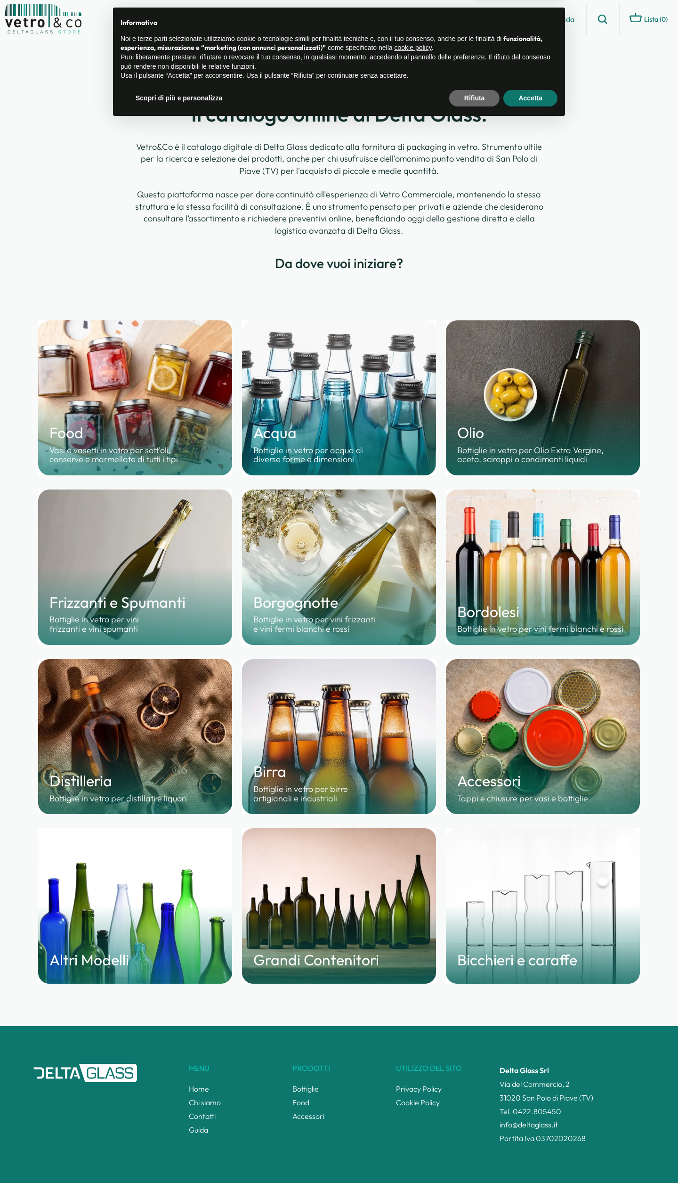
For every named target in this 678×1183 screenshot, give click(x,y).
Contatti (525, 19)
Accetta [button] (530, 1157)
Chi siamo (479, 19)
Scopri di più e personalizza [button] (179, 1157)
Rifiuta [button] (474, 1157)
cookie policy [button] (413, 1107)
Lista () (649, 18)
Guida (564, 19)
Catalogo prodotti (418, 19)
